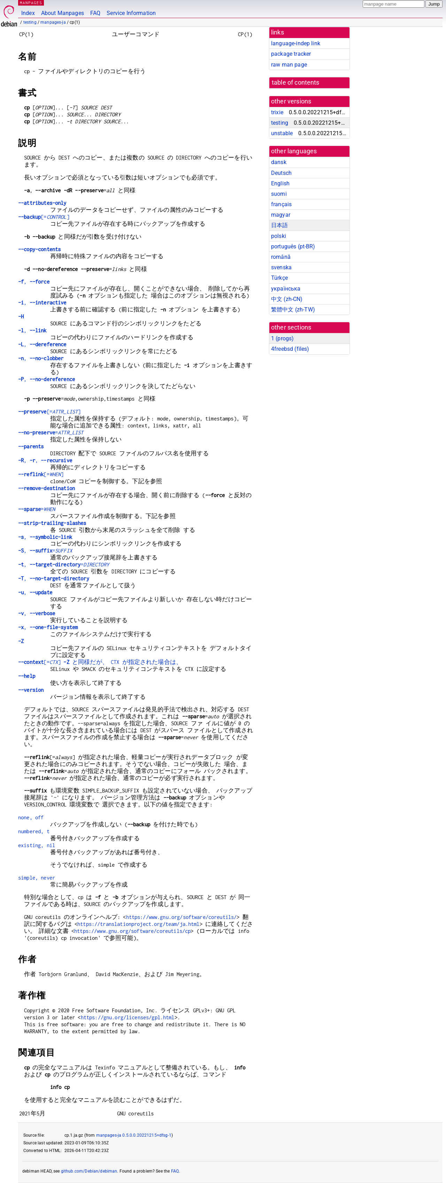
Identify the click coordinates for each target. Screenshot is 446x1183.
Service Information (131, 13)
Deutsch (281, 173)
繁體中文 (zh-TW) (293, 309)
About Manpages (62, 13)
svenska (281, 267)
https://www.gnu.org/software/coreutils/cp (132, 931)
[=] (43, 217)
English (280, 183)
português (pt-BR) (293, 246)
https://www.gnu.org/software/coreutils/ (181, 917)
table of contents (296, 82)
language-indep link (295, 43)
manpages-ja (53, 22)
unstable (282, 133)
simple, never (36, 878)
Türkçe (279, 278)
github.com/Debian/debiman (89, 1171)
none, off (31, 817)
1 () (282, 338)
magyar (280, 214)
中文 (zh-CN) (287, 299)
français (281, 204)
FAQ (95, 13)
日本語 (279, 225)
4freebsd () (290, 349)
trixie (277, 112)
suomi (279, 194)
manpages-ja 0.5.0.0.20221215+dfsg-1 (133, 1135)
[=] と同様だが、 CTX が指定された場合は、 (100, 662)
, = (45, 551)
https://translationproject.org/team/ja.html (138, 924)
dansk (278, 162)
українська (286, 288)
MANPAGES (31, 2)
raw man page (289, 64)
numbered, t (33, 831)
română (281, 257)
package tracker (291, 54)
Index (28, 13)
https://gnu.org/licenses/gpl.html (128, 1017)
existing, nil (36, 845)
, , (45, 460)
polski (278, 236)
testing (30, 22)
